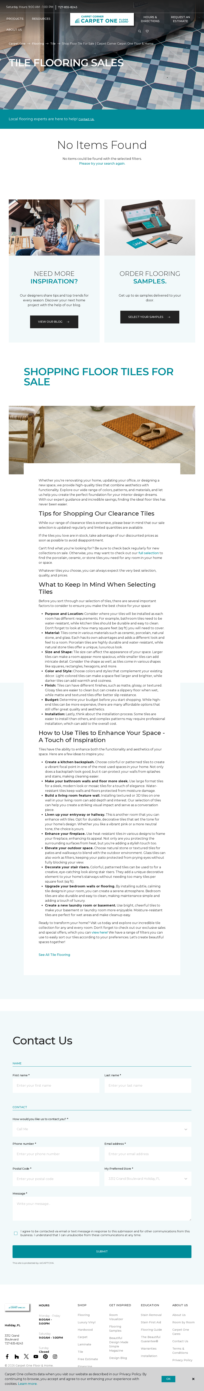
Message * (20, 1193)
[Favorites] (147, 31)
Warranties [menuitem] (149, 1348)
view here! (100, 932)
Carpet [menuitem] (82, 1337)
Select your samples (149, 317)
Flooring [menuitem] (84, 1315)
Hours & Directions (150, 19)
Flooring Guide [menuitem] (151, 1329)
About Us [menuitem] (179, 1315)
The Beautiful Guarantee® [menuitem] (150, 1339)
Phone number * (24, 1143)
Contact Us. (86, 119)
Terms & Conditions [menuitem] (180, 1351)
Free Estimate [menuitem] (88, 1359)
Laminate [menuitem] (84, 1344)
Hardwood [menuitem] (85, 1329)
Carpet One (17, 43)
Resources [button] (41, 19)
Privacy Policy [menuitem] (182, 1360)
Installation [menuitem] (149, 1356)
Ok (168, 1379)
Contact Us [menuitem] (180, 1341)
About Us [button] (14, 29)
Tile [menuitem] (80, 1352)
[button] (139, 31)
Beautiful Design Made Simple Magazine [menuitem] (118, 1344)
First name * (21, 1075)
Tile (53, 43)
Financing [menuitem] (85, 1366)
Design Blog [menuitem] (118, 1358)
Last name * (112, 1075)
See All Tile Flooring (54, 955)
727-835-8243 (67, 7)
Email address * (115, 1143)
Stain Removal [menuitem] (151, 1315)
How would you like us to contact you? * (40, 1119)
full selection (148, 553)
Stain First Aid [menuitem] (151, 1322)
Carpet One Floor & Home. (34, 1365)
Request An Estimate (180, 19)
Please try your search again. (102, 163)
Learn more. (27, 1384)
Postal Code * (22, 1168)
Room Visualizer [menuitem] (116, 1317)
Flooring (38, 43)
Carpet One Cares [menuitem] (180, 1332)
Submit (102, 1251)
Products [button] (15, 19)
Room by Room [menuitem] (183, 1322)
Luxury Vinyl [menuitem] (86, 1322)
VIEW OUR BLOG (54, 321)
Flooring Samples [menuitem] (115, 1328)
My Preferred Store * (118, 1168)
